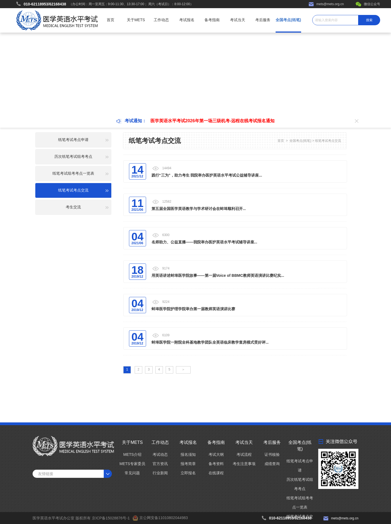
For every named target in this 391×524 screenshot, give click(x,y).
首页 (110, 20)
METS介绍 (132, 454)
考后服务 (262, 20)
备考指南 (212, 20)
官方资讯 (160, 464)
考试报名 (186, 20)
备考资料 (216, 464)
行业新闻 (160, 473)
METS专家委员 (132, 464)
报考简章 (188, 464)
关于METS (136, 20)
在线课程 (216, 473)
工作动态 (161, 20)
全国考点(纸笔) (288, 20)
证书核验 (272, 454)
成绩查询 (272, 464)
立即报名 (188, 473)
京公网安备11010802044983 (163, 518)
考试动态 (160, 454)
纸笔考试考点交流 (328, 141)
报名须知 (188, 454)
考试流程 (244, 454)
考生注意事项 (244, 464)
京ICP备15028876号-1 (111, 518)
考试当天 (237, 20)
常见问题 (132, 473)
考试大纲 (216, 454)
